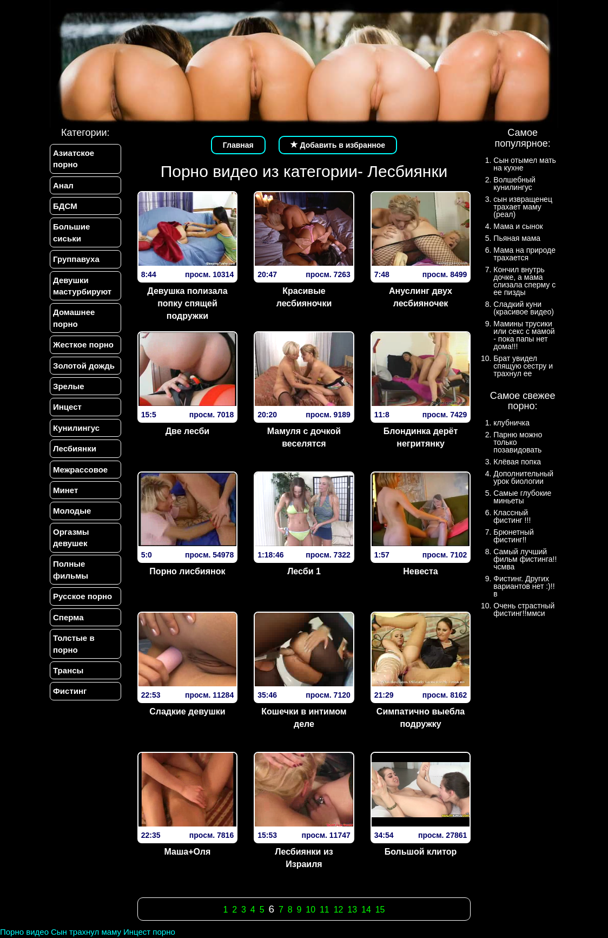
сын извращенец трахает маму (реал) (522, 206)
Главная (238, 145)
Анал (63, 185)
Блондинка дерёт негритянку (421, 437)
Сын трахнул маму (86, 931)
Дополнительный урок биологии (523, 477)
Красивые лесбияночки (304, 297)
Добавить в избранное (338, 145)
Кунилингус (76, 427)
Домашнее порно (74, 318)
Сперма (68, 617)
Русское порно (82, 596)
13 (352, 909)
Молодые (72, 511)
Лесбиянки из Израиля (304, 858)
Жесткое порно (83, 344)
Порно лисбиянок (187, 571)
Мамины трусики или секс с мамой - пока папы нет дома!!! (523, 335)
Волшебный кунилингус (514, 183)
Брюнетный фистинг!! (513, 535)
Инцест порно (149, 931)
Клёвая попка (517, 461)
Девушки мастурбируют (82, 286)
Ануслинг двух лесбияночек (420, 297)
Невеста (420, 571)
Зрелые (68, 386)
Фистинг (70, 691)
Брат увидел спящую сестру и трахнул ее (523, 366)
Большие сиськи (71, 232)
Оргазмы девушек (71, 537)
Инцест (67, 407)
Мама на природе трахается (524, 253)
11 (324, 909)
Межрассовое (80, 469)
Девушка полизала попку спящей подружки (187, 303)
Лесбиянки (74, 448)
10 (310, 909)
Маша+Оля (187, 851)
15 (380, 909)
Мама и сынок (518, 226)
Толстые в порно (74, 644)
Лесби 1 (304, 571)
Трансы (68, 670)
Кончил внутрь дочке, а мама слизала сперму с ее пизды (524, 281)
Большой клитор (421, 851)
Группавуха (76, 259)
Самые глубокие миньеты (522, 496)
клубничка (511, 423)
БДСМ (65, 206)
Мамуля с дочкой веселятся (304, 437)
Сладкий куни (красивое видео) (523, 308)
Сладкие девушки (187, 711)
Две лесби (187, 431)
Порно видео (24, 931)
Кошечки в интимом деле (303, 718)
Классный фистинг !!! (512, 516)
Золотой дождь (84, 365)
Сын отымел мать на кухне (524, 164)
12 (338, 909)
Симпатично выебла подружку (420, 718)
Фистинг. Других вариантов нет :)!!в (523, 586)
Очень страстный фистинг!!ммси (523, 609)
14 (366, 909)
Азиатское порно (73, 158)
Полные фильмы (70, 570)
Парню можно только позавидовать (517, 442)
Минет (65, 490)
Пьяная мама (516, 238)
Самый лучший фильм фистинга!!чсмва (525, 559)
